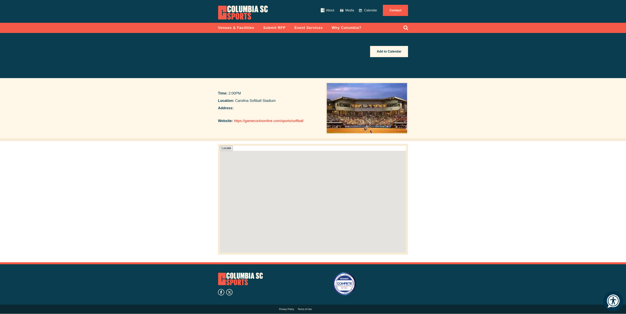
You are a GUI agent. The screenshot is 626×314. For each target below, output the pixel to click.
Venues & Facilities (236, 28)
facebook (221, 292)
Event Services (308, 28)
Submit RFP (274, 28)
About (330, 10)
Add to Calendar (389, 51)
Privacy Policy (286, 309)
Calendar (370, 10)
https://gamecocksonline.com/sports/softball (268, 121)
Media (349, 10)
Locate (226, 148)
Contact (395, 10)
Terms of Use (305, 309)
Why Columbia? (347, 28)
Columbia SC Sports (240, 279)
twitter (229, 292)
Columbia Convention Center (243, 12)
